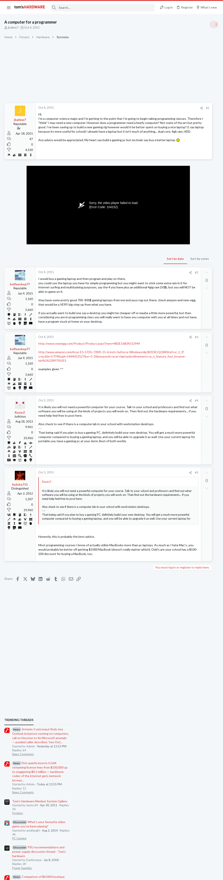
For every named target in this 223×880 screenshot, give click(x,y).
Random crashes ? (180, 595)
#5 (133, 496)
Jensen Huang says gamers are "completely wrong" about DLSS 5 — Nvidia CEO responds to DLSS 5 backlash (190, 431)
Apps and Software (173, 565)
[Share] (138, 108)
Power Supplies (171, 384)
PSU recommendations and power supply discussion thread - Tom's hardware (188, 367)
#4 (133, 423)
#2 (133, 277)
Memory (166, 544)
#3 (133, 359)
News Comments (172, 270)
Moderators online (169, 614)
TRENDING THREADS (167, 236)
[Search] (103, 7)
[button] (8, 7)
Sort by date (112, 264)
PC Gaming (168, 354)
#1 (144, 108)
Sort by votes (136, 264)
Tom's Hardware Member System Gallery (188, 317)
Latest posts (163, 458)
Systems (166, 329)
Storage (166, 522)
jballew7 (13, 27)
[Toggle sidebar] (214, 24)
